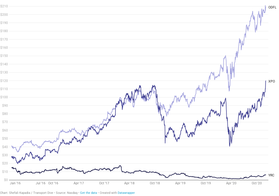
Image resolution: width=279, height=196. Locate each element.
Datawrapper (126, 193)
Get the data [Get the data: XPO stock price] (88, 193)
